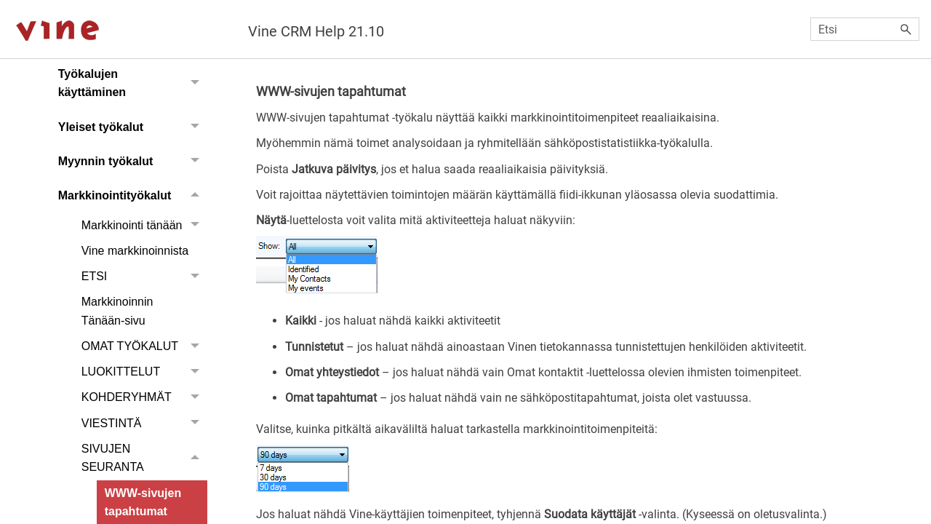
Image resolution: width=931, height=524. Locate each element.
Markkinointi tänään (144, 225)
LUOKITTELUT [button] (144, 371)
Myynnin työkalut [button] (132, 161)
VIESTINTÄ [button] (144, 423)
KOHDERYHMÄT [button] (144, 397)
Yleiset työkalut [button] (132, 127)
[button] (906, 29)
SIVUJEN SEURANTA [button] (144, 458)
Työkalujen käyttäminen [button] (132, 83)
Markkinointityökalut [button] (132, 195)
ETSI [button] (144, 276)
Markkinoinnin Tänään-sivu (117, 311)
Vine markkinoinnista (134, 251)
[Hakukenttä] (864, 29)
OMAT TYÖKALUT (144, 346)
